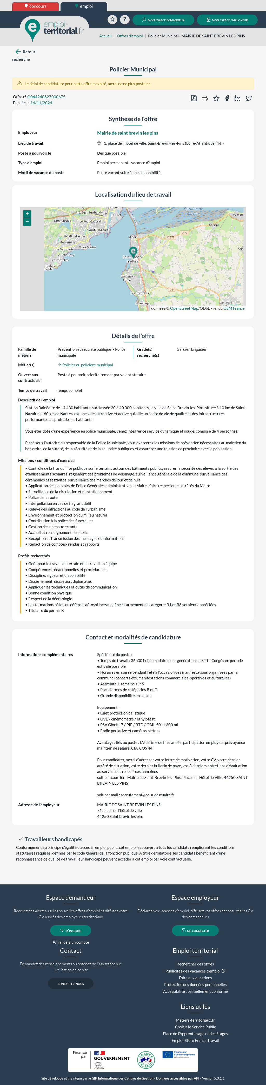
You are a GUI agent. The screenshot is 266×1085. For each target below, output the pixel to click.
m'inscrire (71, 930)
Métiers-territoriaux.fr (195, 1020)
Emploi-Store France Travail (195, 1040)
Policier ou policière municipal (85, 364)
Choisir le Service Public (195, 1026)
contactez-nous (71, 983)
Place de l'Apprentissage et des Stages (195, 1033)
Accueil (105, 36)
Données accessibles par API (177, 1078)
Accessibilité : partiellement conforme (195, 991)
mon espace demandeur (163, 19)
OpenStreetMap (184, 308)
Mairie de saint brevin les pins (127, 133)
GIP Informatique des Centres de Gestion (122, 1078)
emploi (84, 6)
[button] (133, 253)
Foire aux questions (195, 977)
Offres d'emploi (130, 36)
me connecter (195, 930)
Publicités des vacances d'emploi (193, 971)
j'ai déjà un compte (70, 942)
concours (36, 6)
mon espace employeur (227, 19)
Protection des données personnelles (195, 984)
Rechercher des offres (195, 964)
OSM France (234, 308)
